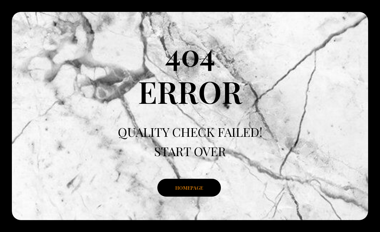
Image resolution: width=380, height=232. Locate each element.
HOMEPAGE (189, 188)
